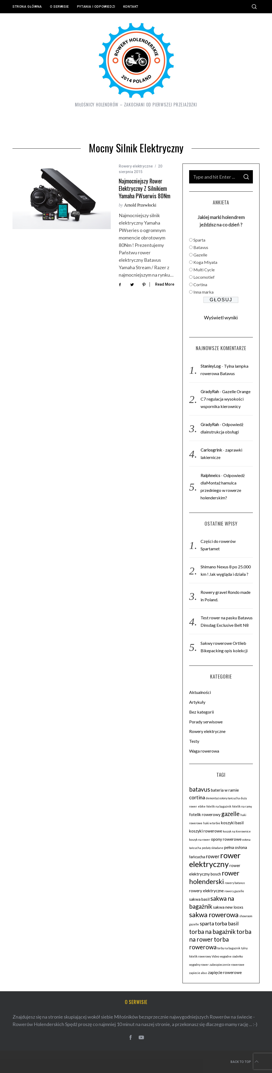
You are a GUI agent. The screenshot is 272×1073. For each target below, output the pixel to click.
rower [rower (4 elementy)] (212, 856)
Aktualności (200, 692)
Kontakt (130, 6)
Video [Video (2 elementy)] (215, 956)
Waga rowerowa (204, 750)
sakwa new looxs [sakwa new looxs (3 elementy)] (228, 907)
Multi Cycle (204, 269)
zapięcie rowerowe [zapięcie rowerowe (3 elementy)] (225, 972)
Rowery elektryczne (136, 166)
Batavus (200, 247)
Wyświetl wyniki (221, 317)
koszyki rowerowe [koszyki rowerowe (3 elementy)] (205, 831)
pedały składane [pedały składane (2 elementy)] (212, 847)
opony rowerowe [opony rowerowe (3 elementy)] (226, 839)
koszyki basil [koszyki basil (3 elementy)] (232, 822)
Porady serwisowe (206, 721)
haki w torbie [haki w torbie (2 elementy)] (211, 823)
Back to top (245, 1062)
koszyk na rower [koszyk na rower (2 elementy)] (199, 839)
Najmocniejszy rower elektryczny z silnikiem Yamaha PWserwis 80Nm (144, 188)
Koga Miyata (205, 262)
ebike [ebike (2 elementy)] (202, 806)
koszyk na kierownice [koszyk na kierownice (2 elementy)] (237, 831)
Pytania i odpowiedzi (96, 6)
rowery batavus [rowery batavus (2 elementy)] (235, 883)
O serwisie (59, 6)
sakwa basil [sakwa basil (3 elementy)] (199, 899)
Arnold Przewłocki (140, 205)
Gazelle (200, 254)
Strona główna (27, 6)
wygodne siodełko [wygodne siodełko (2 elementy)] (231, 956)
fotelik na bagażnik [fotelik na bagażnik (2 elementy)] (218, 806)
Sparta (199, 239)
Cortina (200, 284)
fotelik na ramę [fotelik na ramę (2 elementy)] (242, 806)
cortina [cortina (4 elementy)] (197, 797)
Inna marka (203, 291)
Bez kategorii (201, 711)
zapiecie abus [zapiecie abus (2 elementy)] (198, 973)
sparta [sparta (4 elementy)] (207, 923)
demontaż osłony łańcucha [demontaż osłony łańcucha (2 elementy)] (223, 798)
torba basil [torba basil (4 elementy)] (227, 923)
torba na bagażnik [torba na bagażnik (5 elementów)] (212, 931)
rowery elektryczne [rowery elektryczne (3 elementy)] (206, 890)
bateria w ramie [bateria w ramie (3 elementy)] (225, 790)
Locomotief (204, 277)
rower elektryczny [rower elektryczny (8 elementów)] (215, 860)
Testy (194, 741)
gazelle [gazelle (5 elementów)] (230, 813)
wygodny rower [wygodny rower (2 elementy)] (199, 964)
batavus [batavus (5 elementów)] (199, 789)
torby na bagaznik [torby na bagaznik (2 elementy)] (228, 948)
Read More (164, 284)
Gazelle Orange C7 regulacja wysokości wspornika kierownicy (225, 399)
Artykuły (197, 702)
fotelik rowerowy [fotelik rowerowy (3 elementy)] (204, 814)
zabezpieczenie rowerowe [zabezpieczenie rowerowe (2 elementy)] (227, 964)
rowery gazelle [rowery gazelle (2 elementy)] (234, 891)
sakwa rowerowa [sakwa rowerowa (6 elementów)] (214, 915)
